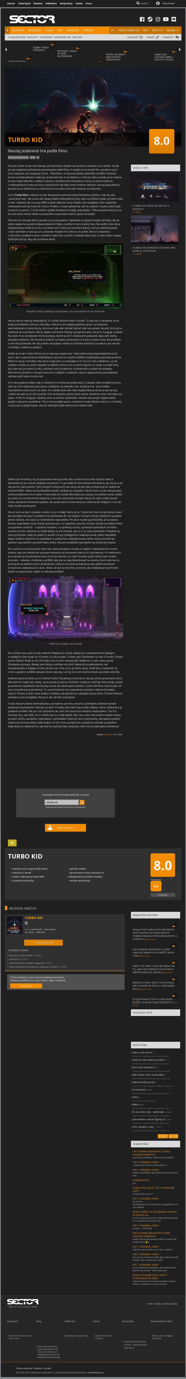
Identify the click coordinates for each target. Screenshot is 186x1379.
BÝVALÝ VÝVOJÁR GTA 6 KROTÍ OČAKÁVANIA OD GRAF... (150, 1276)
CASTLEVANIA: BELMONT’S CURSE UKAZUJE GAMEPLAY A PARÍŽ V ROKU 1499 (153, 952)
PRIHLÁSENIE (168, 3)
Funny (79, 3)
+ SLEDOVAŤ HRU (43, 942)
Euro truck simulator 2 (144, 1067)
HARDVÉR (72, 30)
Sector (11, 3)
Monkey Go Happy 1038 (76, 1335)
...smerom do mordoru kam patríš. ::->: (150, 1165)
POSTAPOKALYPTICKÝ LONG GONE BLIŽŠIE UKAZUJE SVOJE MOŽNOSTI (152, 1000)
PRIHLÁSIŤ (26, 985)
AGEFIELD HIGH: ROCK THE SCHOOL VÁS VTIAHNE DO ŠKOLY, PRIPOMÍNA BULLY (153, 985)
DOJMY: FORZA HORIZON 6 (41, 49)
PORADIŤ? (168, 37)
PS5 (145, 30)
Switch (32, 157)
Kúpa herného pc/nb (143, 1082)
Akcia (31, 932)
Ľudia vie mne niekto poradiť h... (149, 1059)
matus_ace (108, 734)
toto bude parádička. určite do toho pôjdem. (153, 1157)
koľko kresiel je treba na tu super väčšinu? (153, 1249)
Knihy (135, 1097)
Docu (89, 3)
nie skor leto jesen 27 (143, 1193)
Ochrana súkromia (24, 1368)
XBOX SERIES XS (128, 30)
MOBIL (171, 30)
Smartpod (24, 3)
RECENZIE (34, 30)
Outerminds (36, 929)
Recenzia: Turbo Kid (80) (20, 955)
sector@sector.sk (95, 1372)
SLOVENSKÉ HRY (62, 37)
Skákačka (40, 932)
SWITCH (157, 30)
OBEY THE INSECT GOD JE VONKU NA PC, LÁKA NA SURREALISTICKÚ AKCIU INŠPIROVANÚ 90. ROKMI (154, 969)
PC (113, 30)
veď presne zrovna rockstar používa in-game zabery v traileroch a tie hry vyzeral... (154, 1282)
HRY (59, 30)
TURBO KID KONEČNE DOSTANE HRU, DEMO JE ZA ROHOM (154, 249)
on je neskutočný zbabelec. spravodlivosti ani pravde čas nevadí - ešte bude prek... (154, 1269)
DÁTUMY (77, 37)
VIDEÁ (49, 30)
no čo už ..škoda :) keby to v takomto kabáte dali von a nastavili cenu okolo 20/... (155, 1219)
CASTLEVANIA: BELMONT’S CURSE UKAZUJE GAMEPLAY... (151, 1153)
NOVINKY (18, 30)
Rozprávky (66, 3)
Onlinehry (51, 3)
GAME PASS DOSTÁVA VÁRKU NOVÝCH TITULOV (163, 57)
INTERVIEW (46, 37)
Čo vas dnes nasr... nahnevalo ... (149, 1111)
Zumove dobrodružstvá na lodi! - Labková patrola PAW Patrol (135, 1344)
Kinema (38, 3)
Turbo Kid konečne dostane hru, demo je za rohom (33, 966)
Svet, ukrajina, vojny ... (144, 1126)
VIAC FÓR (173, 1136)
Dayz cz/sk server (142, 1052)
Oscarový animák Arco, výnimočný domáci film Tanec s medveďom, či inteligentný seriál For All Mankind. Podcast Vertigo (49, 1352)
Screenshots (139, 1089)
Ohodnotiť (162, 895)
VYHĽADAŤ (132, 37)
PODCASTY (33, 37)
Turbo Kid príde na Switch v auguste (26, 963)
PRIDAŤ (151, 37)
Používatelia (156, 879)
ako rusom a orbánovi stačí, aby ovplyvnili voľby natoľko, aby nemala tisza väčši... (155, 1258)
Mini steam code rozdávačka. (148, 1074)
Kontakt (47, 1368)
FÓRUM (88, 30)
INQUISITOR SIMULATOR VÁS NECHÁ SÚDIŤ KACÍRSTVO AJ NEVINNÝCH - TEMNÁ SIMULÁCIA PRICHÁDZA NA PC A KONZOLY (155, 934)
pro (134, 1183)
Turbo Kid (13, 959)
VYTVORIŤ (163, 1136)
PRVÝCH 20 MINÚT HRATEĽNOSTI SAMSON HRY (115, 57)
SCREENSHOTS (141, 1180)
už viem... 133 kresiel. (142, 1228)
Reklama (38, 1368)
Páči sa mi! (65, 828)
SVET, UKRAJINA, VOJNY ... (147, 1162)
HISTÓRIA (20, 37)
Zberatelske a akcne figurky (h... (149, 1119)
